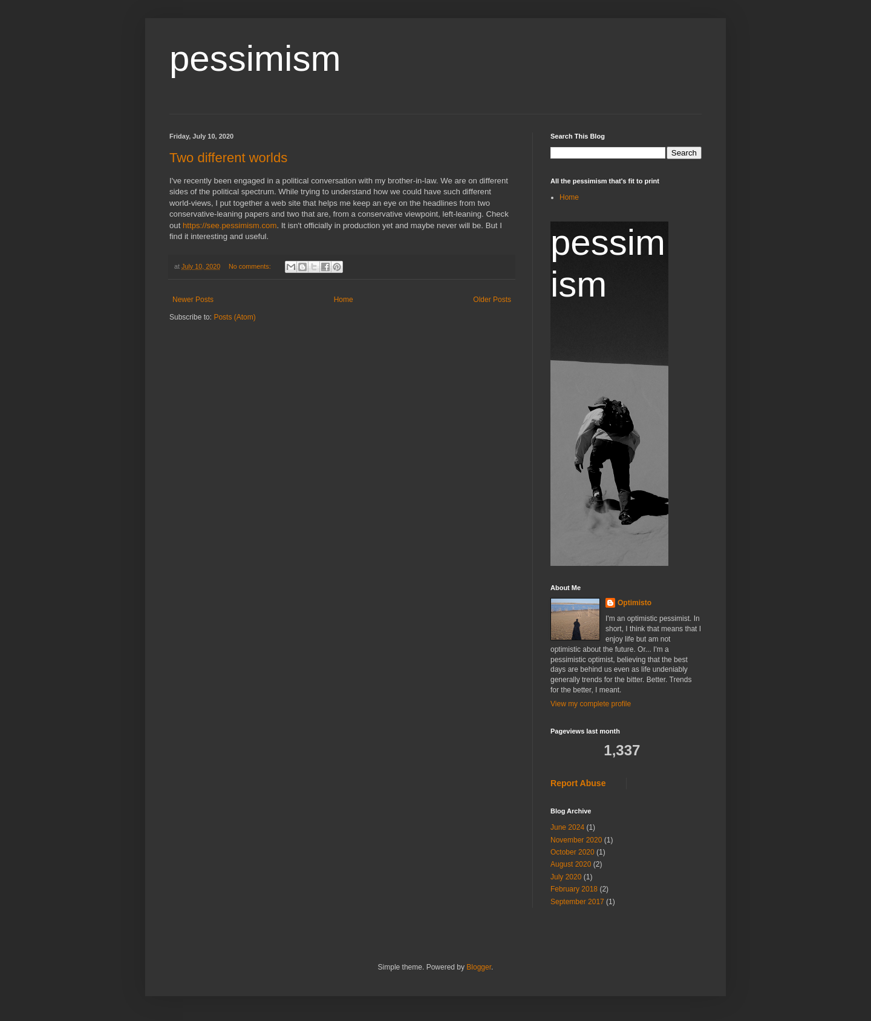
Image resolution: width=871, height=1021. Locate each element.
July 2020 (565, 877)
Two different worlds (228, 157)
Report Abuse (577, 783)
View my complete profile (590, 704)
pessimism (255, 58)
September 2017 (577, 902)
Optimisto (634, 603)
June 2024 (567, 827)
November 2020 (576, 840)
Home (343, 299)
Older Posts (492, 299)
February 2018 (574, 889)
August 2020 (570, 864)
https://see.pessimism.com (229, 225)
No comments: (251, 266)
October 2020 (572, 852)
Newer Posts (193, 299)
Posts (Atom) (234, 317)
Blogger (478, 967)
